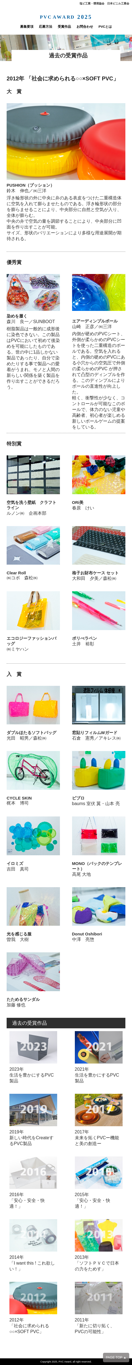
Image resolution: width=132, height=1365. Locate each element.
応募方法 (40, 26)
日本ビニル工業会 (118, 3)
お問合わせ (89, 26)
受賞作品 (63, 26)
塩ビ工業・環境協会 (92, 3)
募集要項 (17, 26)
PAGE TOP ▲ (116, 1357)
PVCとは (114, 26)
